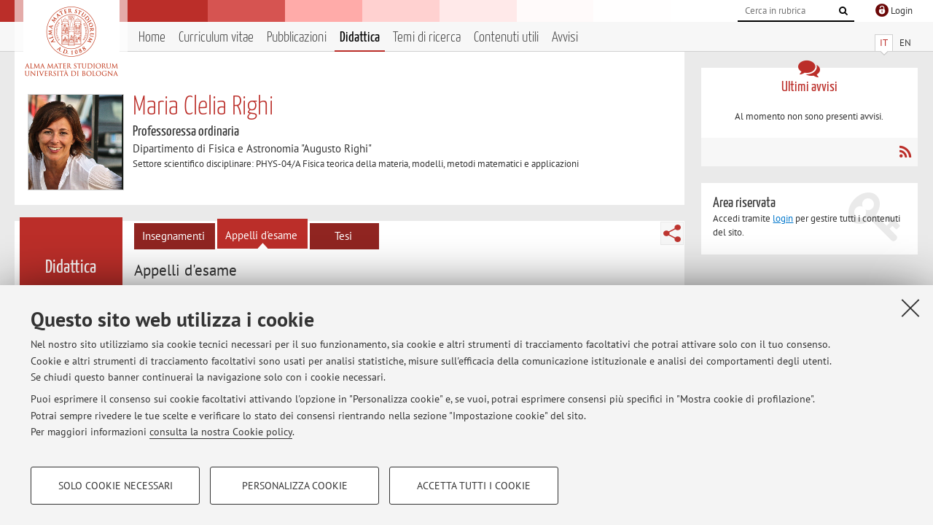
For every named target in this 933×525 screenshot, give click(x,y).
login (783, 218)
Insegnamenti (173, 236)
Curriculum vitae (216, 37)
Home (151, 37)
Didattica (360, 37)
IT (884, 42)
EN (905, 42)
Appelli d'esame (261, 235)
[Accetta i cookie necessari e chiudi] (910, 307)
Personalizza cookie (295, 485)
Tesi (343, 236)
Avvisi (565, 37)
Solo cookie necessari (115, 485)
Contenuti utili (506, 37)
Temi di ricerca (427, 37)
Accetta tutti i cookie (474, 485)
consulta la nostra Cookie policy (220, 431)
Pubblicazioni (297, 37)
